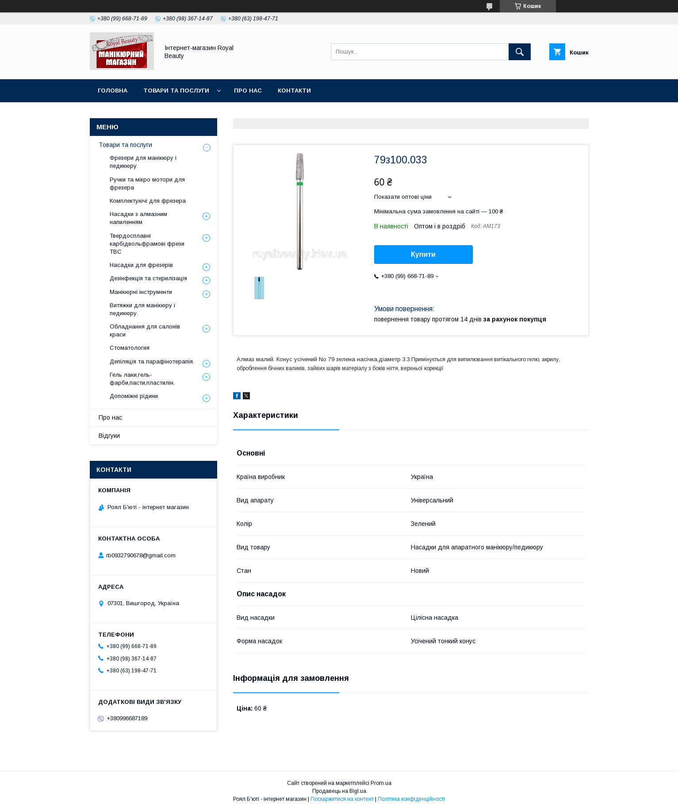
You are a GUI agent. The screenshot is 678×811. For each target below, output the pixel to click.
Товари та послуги (176, 90)
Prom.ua (381, 783)
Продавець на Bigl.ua (339, 791)
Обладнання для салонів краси (145, 330)
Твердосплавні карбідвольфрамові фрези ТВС (147, 243)
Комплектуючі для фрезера (148, 200)
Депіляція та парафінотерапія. (152, 361)
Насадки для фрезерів (141, 265)
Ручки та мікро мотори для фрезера (147, 183)
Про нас (248, 90)
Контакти (294, 90)
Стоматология (129, 347)
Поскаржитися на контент (342, 799)
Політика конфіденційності (411, 799)
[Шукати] (520, 51)
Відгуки (109, 435)
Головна (112, 90)
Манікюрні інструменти (141, 292)
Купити (423, 254)
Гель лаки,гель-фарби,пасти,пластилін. (142, 378)
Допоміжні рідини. (134, 396)
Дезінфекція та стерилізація (148, 278)
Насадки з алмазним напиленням (138, 218)
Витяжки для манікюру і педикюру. (142, 309)
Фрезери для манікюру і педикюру (143, 161)
